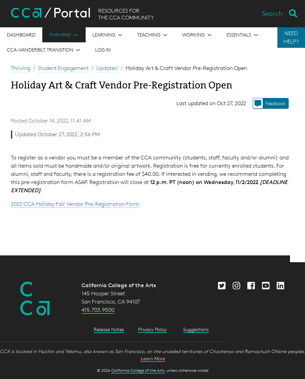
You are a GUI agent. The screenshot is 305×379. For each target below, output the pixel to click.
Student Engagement (63, 68)
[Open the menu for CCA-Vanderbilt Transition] (44, 49)
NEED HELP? (291, 37)
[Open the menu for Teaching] (152, 34)
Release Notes (109, 329)
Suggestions (196, 329)
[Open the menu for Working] (197, 34)
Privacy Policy (152, 329)
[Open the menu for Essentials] (243, 34)
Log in (103, 50)
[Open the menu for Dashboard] (21, 34)
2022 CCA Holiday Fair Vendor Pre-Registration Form (75, 204)
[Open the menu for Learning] (108, 34)
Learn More (153, 358)
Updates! (107, 68)
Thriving (20, 68)
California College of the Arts (137, 370)
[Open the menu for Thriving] (64, 34)
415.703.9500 (98, 310)
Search (272, 13)
